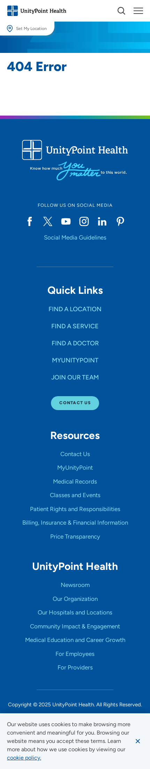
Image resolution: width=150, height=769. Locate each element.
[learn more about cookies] (24, 758)
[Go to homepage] (36, 11)
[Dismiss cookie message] (138, 741)
